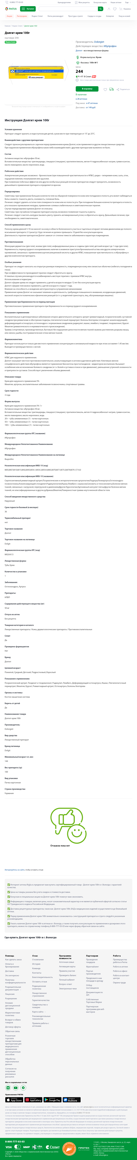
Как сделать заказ (13, 960)
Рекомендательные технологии (41, 1017)
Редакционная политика (39, 987)
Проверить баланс (67, 975)
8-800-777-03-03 (15, 1142)
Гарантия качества (41, 1000)
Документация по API (94, 993)
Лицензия (9, 994)
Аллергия (110, 16)
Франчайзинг (92, 967)
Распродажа (22, 16)
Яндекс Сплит (37, 16)
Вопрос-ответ (65, 984)
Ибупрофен (110, 46)
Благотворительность (41, 977)
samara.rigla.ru (88, 1107)
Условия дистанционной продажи (12, 1006)
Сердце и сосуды (94, 16)
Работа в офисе (120, 971)
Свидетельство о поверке (40, 1006)
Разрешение (11, 999)
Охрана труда (119, 983)
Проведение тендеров (92, 961)
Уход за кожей (124, 16)
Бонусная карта (100, 3)
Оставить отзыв (39, 982)
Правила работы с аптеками (40, 1024)
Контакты (36, 973)
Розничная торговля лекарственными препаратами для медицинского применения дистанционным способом (13, 1045)
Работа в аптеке (120, 967)
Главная (8, 26)
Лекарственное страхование (39, 994)
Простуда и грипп (75, 16)
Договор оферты (13, 1027)
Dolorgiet (99, 42)
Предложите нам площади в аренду (94, 979)
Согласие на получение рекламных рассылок (10, 1073)
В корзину (87, 89)
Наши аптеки (116, 3)
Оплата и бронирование (12, 965)
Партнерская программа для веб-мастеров (95, 1009)
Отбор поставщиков (92, 986)
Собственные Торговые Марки (94, 1001)
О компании (38, 960)
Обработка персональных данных (12, 1061)
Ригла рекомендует (55, 16)
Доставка (9, 971)
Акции (9, 16)
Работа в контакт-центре (121, 977)
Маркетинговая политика (12, 1014)
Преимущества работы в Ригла (120, 961)
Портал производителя (93, 972)
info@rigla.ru (103, 1155)
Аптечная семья (66, 962)
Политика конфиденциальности (14, 981)
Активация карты (67, 967)
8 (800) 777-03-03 (83, 1113)
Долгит (79, 51)
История (36, 964)
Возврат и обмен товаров (13, 1021)
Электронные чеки (68, 989)
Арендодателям (64, 3)
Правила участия (67, 971)
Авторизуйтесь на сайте (14, 870)
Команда (36, 968)
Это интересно (12, 976)
